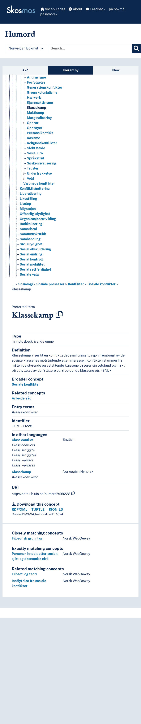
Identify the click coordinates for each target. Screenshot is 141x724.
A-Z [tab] (25, 70)
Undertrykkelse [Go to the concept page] (39, 173)
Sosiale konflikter (101, 284)
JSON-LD (56, 510)
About (75, 9)
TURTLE (37, 510)
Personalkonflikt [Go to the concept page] (40, 133)
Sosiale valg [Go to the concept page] (29, 275)
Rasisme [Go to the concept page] (33, 138)
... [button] (13, 284)
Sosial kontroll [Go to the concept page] (31, 259)
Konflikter (76, 284)
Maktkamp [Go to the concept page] (35, 113)
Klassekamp (21, 289)
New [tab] (116, 70)
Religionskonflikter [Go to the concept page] (42, 143)
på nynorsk (48, 14)
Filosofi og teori (24, 574)
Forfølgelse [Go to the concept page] (36, 82)
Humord (20, 33)
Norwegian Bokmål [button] (26, 48)
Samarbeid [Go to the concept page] (28, 229)
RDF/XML (19, 510)
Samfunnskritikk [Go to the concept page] (33, 234)
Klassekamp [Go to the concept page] (36, 108)
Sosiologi (25, 284)
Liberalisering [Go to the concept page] (31, 194)
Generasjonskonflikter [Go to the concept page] (44, 87)
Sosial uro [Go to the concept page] (35, 153)
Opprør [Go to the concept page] (33, 123)
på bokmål (117, 9)
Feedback (96, 9)
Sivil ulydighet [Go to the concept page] (31, 244)
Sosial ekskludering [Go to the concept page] (35, 249)
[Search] (136, 48)
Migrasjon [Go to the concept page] (28, 209)
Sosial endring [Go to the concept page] (31, 254)
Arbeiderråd (21, 398)
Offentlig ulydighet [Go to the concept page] (35, 214)
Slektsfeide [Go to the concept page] (36, 148)
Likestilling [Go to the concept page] (28, 199)
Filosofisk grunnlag (27, 538)
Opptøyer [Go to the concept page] (34, 128)
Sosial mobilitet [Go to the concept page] (32, 264)
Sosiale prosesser (50, 284)
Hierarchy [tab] (70, 70)
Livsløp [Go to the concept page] (25, 204)
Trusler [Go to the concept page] (33, 168)
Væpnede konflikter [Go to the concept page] (39, 184)
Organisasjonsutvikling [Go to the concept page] (38, 219)
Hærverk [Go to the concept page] (34, 98)
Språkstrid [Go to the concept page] (35, 158)
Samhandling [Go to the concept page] (30, 239)
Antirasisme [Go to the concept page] (36, 77)
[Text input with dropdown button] (90, 48)
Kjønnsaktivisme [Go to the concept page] (40, 103)
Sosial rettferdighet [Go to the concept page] (35, 269)
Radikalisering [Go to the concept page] (31, 224)
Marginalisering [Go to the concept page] (39, 118)
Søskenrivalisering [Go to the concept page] (41, 163)
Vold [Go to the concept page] (30, 178)
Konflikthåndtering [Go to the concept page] (35, 189)
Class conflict (23, 440)
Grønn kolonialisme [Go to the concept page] (42, 93)
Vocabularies (52, 9)
